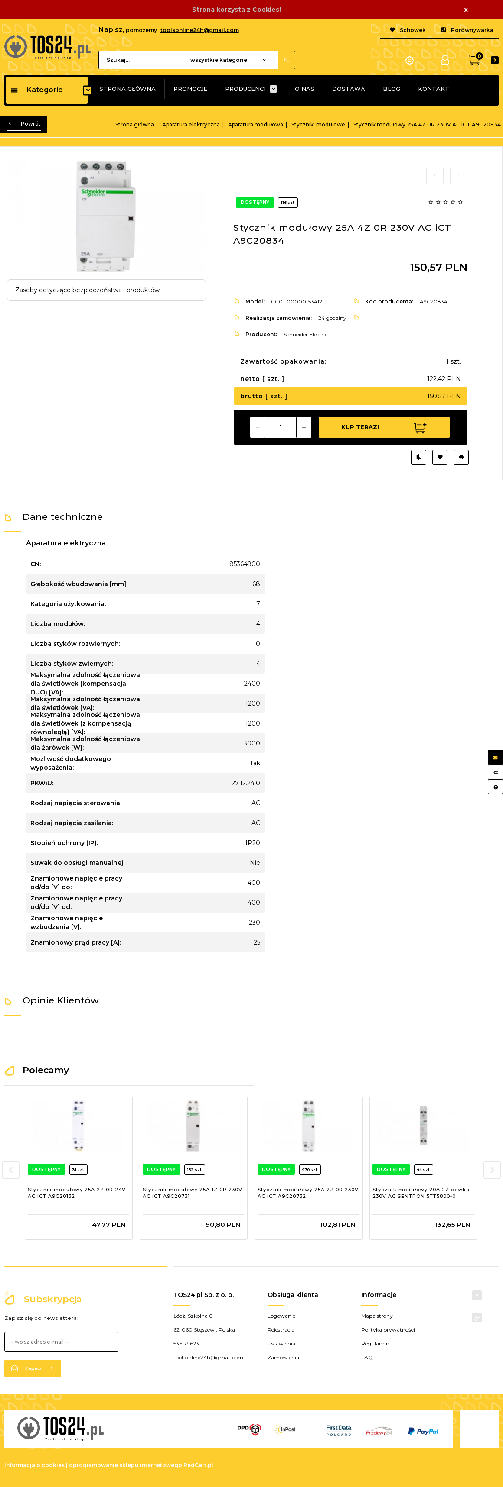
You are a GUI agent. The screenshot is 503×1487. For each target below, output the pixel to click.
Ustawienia (281, 1343)
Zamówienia (283, 1357)
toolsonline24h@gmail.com (199, 30)
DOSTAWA (348, 88)
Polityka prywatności (388, 1329)
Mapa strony (377, 1316)
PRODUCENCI (245, 88)
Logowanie (281, 1316)
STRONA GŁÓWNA (127, 88)
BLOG (391, 88)
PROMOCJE (190, 88)
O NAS (304, 88)
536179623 (186, 1343)
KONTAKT (433, 88)
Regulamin (375, 1343)
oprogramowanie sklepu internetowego (125, 1465)
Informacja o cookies (34, 1465)
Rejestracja (281, 1329)
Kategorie (36, 90)
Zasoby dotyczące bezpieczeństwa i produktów (87, 290)
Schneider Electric (305, 334)
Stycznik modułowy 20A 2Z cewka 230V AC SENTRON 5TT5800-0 (421, 1193)
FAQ (367, 1357)
